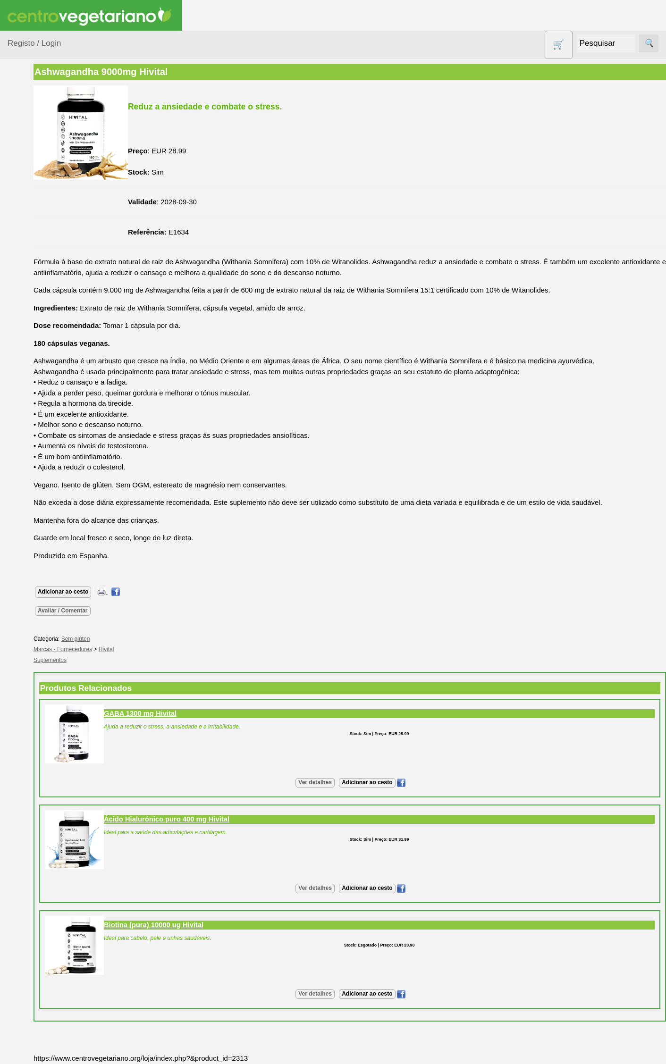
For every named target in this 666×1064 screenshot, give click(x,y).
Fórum (40, 605)
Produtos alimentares (37, 364)
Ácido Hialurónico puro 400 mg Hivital (227, 819)
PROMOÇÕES (42, 416)
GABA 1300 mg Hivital (201, 713)
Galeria (41, 620)
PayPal (41, 1039)
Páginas (20, 506)
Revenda (44, 865)
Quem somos (51, 690)
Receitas (44, 548)
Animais (31, 163)
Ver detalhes (346, 782)
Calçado (32, 200)
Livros (28, 341)
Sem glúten (37, 435)
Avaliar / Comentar (124, 610)
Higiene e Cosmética (35, 317)
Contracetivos (40, 247)
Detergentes (38, 265)
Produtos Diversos (33, 393)
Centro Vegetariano (38, 223)
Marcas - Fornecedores (123, 649)
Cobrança (45, 997)
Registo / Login (34, 43)
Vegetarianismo (54, 532)
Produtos (22, 121)
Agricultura (36, 146)
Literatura (45, 635)
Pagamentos (27, 944)
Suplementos (39, 482)
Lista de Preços (54, 720)
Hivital (167, 649)
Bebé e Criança (43, 182)
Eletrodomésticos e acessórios (46, 288)
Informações (27, 662)
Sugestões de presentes (40, 458)
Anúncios (44, 563)
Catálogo (44, 705)
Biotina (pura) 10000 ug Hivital (214, 925)
